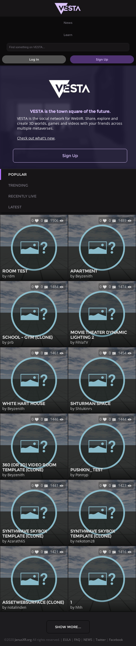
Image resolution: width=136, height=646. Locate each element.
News (68, 23)
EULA (67, 639)
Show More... (68, 627)
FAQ (77, 639)
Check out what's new (36, 138)
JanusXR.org (23, 639)
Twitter (101, 639)
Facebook (116, 639)
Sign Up (70, 155)
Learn (68, 35)
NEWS (88, 639)
